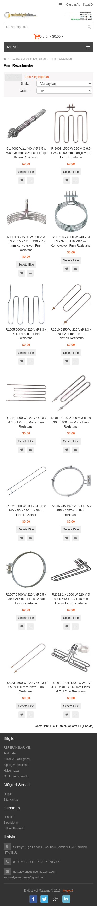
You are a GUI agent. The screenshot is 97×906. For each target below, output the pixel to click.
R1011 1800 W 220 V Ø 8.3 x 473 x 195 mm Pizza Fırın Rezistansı (26, 422)
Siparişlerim (11, 822)
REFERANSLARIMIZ (17, 747)
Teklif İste (10, 753)
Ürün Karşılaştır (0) (36, 77)
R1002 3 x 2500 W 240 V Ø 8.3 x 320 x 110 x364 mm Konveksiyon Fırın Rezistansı (71, 241)
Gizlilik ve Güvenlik (16, 776)
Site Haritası (11, 799)
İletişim (8, 794)
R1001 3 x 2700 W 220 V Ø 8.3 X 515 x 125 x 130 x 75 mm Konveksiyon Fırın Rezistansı (26, 243)
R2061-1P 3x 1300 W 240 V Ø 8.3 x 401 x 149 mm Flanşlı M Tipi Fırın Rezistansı (71, 687)
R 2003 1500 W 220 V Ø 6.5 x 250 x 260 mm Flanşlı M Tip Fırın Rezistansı (71, 153)
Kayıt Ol (88, 4)
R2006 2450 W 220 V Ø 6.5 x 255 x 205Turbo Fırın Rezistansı (71, 510)
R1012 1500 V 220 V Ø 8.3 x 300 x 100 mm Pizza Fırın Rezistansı (71, 422)
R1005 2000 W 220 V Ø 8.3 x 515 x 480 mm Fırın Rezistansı (26, 334)
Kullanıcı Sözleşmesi (17, 759)
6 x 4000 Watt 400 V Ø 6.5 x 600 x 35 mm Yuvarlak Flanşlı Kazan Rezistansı (26, 153)
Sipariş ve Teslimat (16, 765)
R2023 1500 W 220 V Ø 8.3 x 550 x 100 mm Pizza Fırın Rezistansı (26, 687)
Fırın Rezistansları (61, 58)
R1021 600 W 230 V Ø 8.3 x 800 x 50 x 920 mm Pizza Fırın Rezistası (26, 510)
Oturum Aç (73, 4)
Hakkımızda (11, 770)
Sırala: (25, 83)
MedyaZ (68, 890)
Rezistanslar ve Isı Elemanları (28, 58)
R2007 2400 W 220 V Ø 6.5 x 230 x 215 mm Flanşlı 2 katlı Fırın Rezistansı (26, 599)
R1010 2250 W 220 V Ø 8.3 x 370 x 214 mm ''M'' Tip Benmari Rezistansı (71, 334)
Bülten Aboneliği (14, 828)
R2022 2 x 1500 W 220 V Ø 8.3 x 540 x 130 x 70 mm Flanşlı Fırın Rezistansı (71, 599)
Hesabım (9, 817)
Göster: (24, 91)
